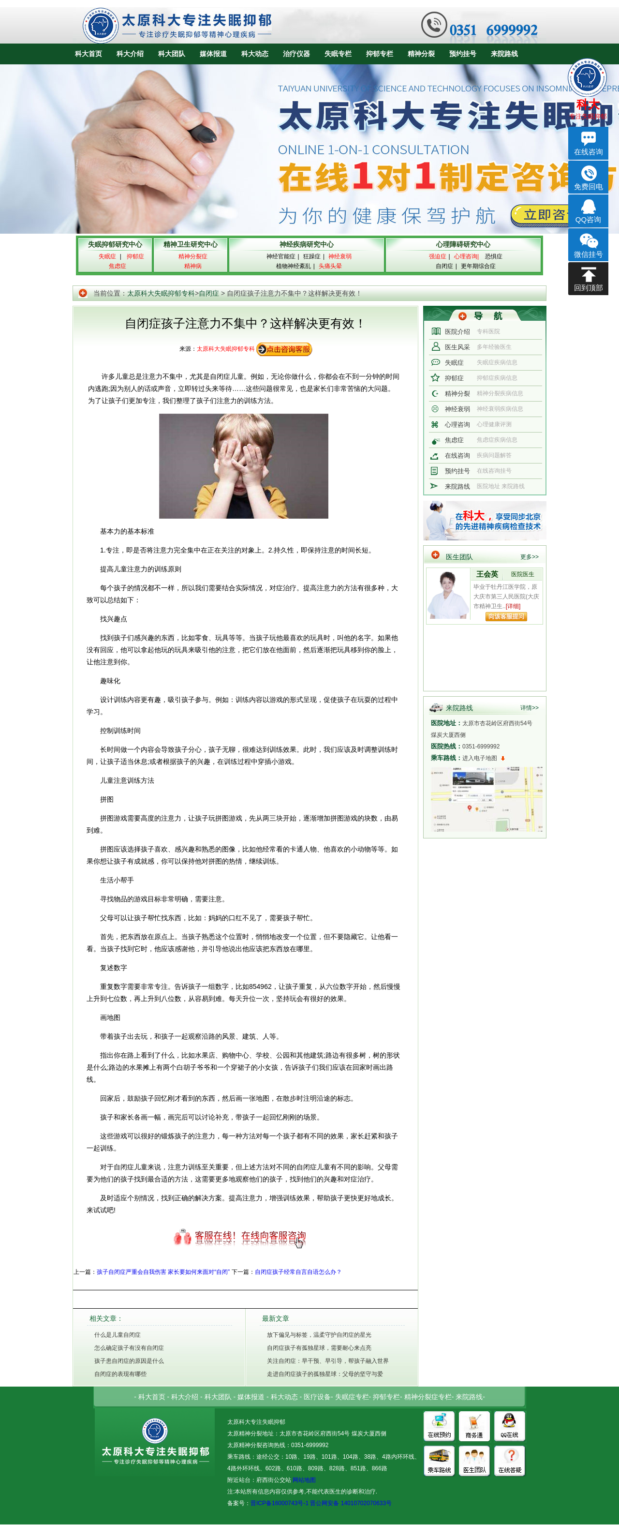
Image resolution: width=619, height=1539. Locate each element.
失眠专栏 (338, 54)
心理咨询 (457, 424)
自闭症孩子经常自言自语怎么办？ (298, 1272)
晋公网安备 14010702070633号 (351, 1503)
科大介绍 (130, 54)
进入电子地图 (479, 758)
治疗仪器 (296, 54)
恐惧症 (493, 256)
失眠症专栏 (352, 1397)
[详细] (513, 606)
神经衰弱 (457, 409)
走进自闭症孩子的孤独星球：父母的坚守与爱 (325, 1374)
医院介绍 (457, 331)
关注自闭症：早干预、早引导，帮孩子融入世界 (328, 1361)
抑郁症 (454, 378)
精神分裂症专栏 (428, 1397)
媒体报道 (213, 54)
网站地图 (303, 1480)
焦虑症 (454, 440)
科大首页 (88, 54)
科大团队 (171, 54)
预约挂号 (462, 54)
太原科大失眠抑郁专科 (161, 293)
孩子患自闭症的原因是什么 (129, 1361)
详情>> (529, 707)
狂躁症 (312, 256)
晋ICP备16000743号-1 (280, 1503)
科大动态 (254, 54)
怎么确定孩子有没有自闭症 (129, 1348)
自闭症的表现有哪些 (120, 1374)
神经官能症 (280, 256)
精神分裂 (421, 54)
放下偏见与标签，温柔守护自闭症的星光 (319, 1334)
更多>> (529, 556)
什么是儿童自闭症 (117, 1334)
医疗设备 (317, 1397)
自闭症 (444, 266)
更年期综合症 (478, 266)
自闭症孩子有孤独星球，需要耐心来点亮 (319, 1348)
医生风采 (457, 347)
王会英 (487, 574)
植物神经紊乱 (293, 266)
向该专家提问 (506, 616)
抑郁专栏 (379, 54)
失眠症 (454, 362)
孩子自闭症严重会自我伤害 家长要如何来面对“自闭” (163, 1272)
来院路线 (504, 54)
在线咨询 (457, 455)
